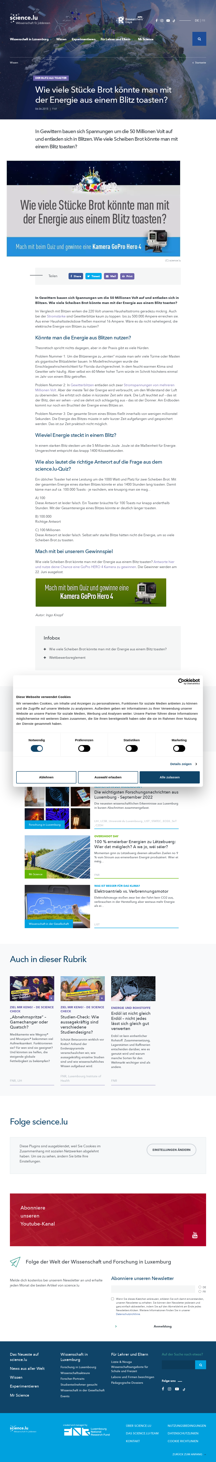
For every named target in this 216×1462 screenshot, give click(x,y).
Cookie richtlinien (186, 1436)
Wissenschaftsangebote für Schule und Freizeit (129, 1366)
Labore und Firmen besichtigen (132, 1374)
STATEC (156, 821)
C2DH (99, 825)
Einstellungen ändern (171, 1150)
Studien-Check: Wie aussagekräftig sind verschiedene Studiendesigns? (80, 1024)
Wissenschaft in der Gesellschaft (83, 1387)
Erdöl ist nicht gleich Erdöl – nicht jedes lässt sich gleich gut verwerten (131, 1021)
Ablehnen (46, 777)
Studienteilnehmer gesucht (79, 1381)
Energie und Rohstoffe (131, 1008)
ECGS (166, 821)
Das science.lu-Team (152, 1429)
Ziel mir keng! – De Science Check (32, 1009)
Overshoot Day (106, 836)
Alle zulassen (170, 777)
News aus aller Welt (27, 1365)
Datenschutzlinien (187, 1429)
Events (65, 1393)
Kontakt (144, 1436)
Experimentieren (83, 39)
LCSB (103, 821)
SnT (174, 821)
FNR (54, 109)
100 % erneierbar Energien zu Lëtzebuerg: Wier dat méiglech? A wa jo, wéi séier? (135, 844)
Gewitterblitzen (82, 385)
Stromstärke (56, 316)
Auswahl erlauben (108, 777)
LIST (147, 821)
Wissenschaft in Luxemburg (30, 39)
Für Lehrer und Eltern (117, 39)
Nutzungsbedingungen (190, 1422)
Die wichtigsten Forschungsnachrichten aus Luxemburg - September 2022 (136, 795)
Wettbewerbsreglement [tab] (67, 657)
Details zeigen (181, 764)
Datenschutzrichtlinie (128, 1310)
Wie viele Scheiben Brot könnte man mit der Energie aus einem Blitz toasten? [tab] (108, 649)
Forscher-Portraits (72, 1376)
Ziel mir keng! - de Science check (82, 1009)
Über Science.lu (148, 1422)
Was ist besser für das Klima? (117, 886)
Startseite (199, 62)
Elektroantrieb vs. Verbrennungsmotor (131, 891)
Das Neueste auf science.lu (24, 1354)
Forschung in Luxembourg (78, 1364)
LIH (96, 821)
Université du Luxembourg (125, 821)
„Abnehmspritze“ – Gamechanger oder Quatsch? (29, 1022)
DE (197, 21)
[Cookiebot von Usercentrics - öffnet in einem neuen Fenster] (181, 681)
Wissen (61, 39)
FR (203, 21)
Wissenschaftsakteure (75, 1370)
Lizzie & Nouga (121, 1359)
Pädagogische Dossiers (127, 1380)
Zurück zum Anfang (189, 1449)
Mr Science (146, 39)
